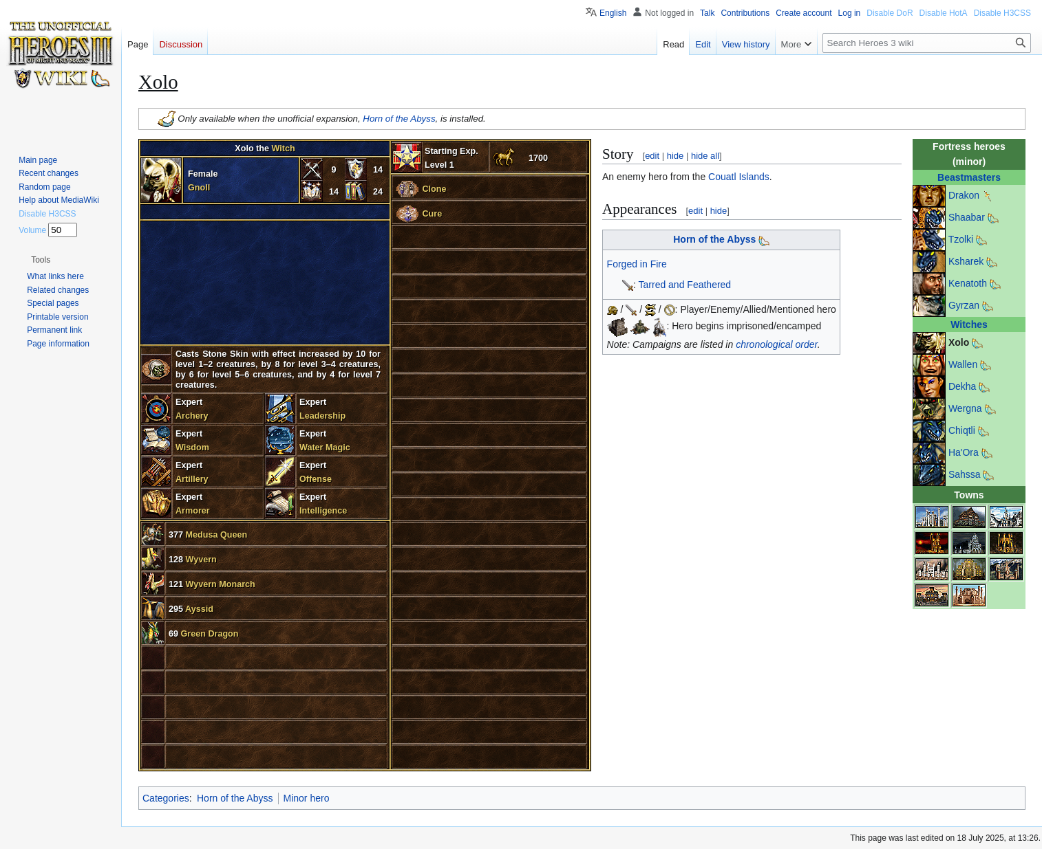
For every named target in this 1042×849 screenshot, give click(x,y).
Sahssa (964, 474)
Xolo (958, 342)
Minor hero (307, 798)
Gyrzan (963, 305)
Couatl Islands (738, 176)
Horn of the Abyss (399, 118)
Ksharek (965, 261)
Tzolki (961, 239)
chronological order (777, 344)
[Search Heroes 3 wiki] (926, 43)
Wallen (962, 364)
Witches (969, 324)
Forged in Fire (637, 263)
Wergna (965, 408)
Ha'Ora (963, 452)
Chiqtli (961, 430)
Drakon (963, 195)
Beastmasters (969, 177)
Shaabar (966, 217)
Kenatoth (967, 283)
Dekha (962, 386)
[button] (40, 260)
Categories (165, 798)
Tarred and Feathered (685, 284)
